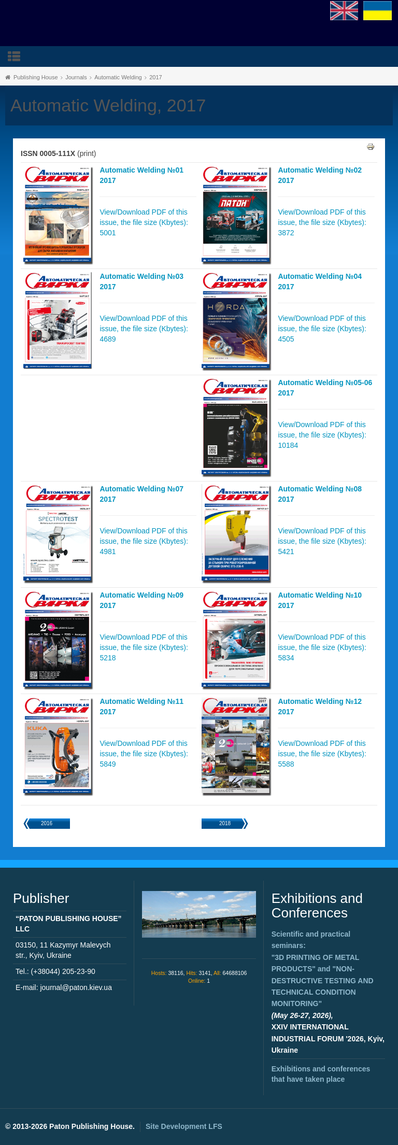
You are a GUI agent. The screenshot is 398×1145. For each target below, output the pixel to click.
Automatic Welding (118, 77)
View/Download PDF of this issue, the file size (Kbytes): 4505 (322, 328)
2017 (155, 77)
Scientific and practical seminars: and (323, 969)
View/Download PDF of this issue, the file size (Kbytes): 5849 (144, 753)
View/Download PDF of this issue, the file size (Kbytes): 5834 (322, 647)
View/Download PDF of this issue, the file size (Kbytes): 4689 (144, 328)
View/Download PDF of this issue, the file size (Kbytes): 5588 (322, 753)
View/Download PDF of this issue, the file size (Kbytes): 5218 (144, 647)
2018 (225, 823)
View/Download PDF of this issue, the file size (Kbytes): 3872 (322, 222)
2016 (46, 823)
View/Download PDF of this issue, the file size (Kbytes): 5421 (322, 541)
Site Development (184, 1126)
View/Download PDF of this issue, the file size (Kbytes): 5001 (144, 222)
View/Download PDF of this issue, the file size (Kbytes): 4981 (144, 541)
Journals (76, 77)
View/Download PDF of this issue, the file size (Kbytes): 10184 (322, 434)
